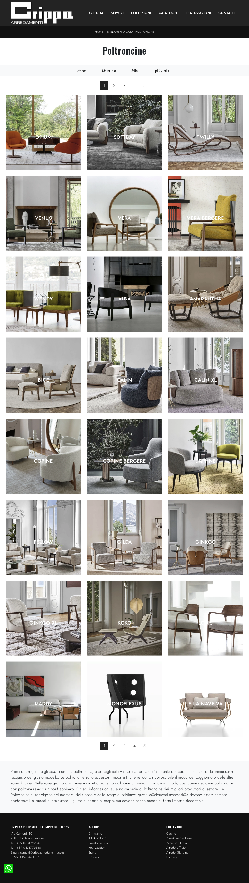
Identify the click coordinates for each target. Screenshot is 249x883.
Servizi (117, 12)
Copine (43, 461)
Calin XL (205, 380)
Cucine (171, 833)
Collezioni (141, 12)
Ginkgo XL (43, 623)
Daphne (205, 461)
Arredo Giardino (177, 852)
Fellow (43, 542)
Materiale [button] (109, 70)
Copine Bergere (124, 461)
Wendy (43, 299)
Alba (124, 299)
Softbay (125, 137)
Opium (43, 137)
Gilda (124, 542)
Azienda (96, 12)
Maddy (44, 704)
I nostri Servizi (98, 843)
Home (99, 32)
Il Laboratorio (98, 838)
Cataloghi (168, 12)
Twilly (205, 137)
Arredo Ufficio (176, 847)
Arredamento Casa (119, 32)
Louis (205, 623)
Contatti (226, 12)
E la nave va (205, 704)
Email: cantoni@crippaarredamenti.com (37, 852)
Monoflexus (124, 704)
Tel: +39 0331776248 (26, 847)
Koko (124, 623)
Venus (43, 218)
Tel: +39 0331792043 (26, 843)
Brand (92, 852)
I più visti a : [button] (162, 70)
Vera (124, 218)
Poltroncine (144, 32)
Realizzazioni (198, 12)
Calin (124, 380)
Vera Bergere (205, 218)
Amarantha (206, 299)
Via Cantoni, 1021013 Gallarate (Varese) (28, 836)
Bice (43, 380)
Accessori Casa (176, 843)
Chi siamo (95, 833)
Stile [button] (134, 70)
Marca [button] (82, 70)
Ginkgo (205, 542)
